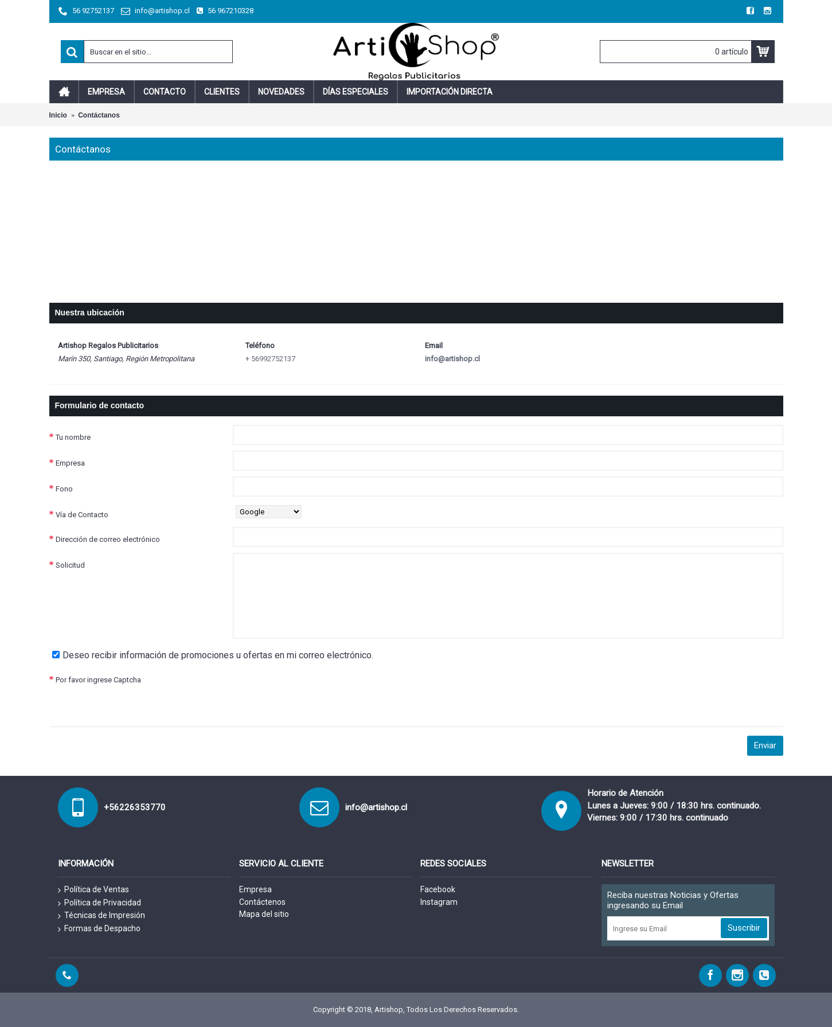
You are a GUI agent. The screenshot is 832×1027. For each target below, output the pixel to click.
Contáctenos (262, 902)
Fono (64, 489)
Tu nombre (73, 437)
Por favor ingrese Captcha (98, 679)
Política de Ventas (93, 890)
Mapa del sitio (264, 914)
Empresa (70, 463)
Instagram (439, 902)
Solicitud (70, 565)
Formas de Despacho (99, 929)
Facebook (437, 889)
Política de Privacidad (99, 903)
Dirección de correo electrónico (108, 539)
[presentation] (320, 689)
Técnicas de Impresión (101, 916)
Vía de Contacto (82, 514)
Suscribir (744, 928)
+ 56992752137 (270, 358)
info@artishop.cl (452, 358)
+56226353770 (135, 807)
